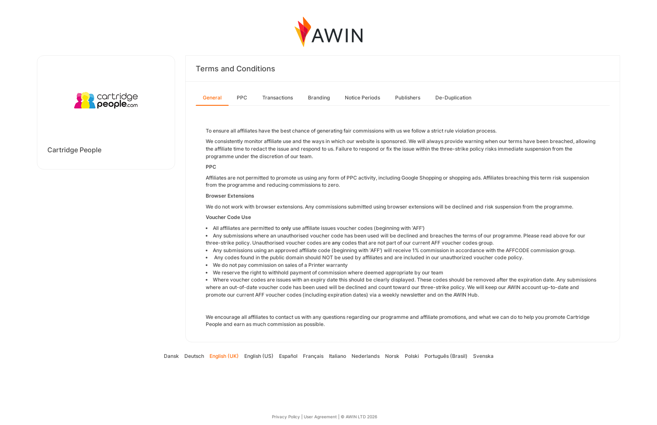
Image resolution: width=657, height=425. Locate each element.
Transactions (277, 97)
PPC (242, 97)
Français (313, 356)
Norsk (392, 356)
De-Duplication (453, 97)
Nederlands (366, 356)
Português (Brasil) (446, 356)
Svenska (483, 356)
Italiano (337, 356)
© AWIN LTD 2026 (359, 416)
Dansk (171, 356)
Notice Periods (362, 97)
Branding (319, 97)
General (212, 97)
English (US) (259, 356)
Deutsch (194, 356)
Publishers (407, 97)
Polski (412, 356)
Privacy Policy (286, 416)
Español (288, 356)
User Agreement (320, 416)
